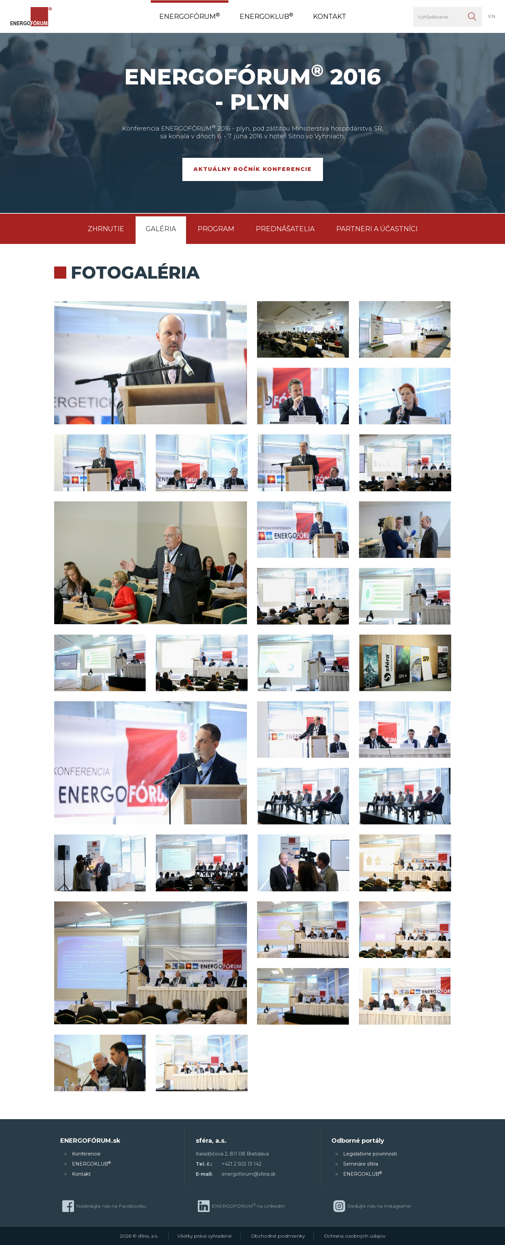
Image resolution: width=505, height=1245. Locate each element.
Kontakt (81, 1174)
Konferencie (86, 1154)
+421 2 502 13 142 (241, 1164)
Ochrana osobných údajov (354, 1236)
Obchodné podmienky (278, 1236)
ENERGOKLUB (91, 1164)
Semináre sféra (360, 1164)
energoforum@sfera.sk (249, 1174)
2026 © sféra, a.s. (139, 1236)
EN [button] (492, 16)
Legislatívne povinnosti (370, 1154)
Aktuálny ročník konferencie (252, 169)
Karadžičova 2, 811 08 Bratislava (232, 1154)
